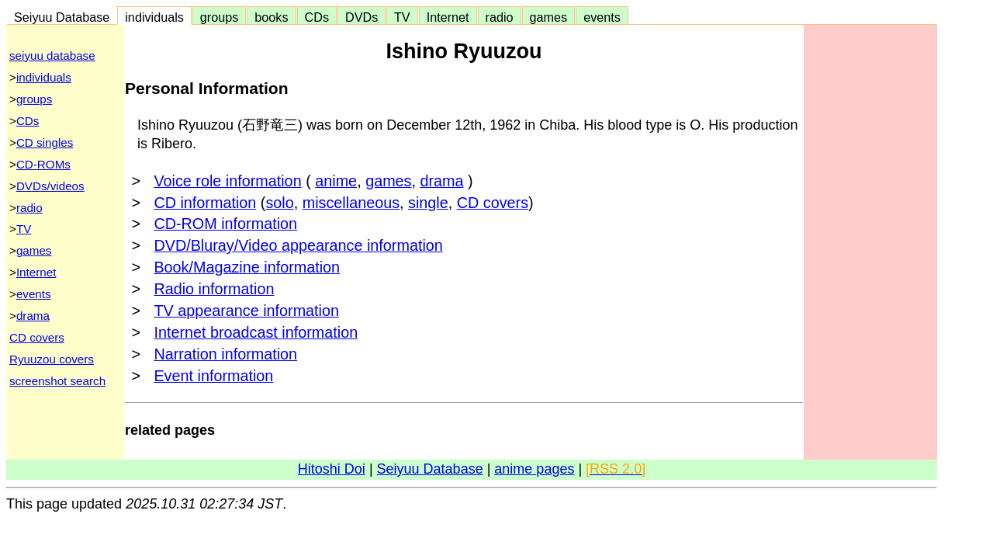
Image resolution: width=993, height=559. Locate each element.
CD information (205, 202)
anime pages (534, 469)
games (549, 17)
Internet (448, 17)
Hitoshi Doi (331, 469)
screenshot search (57, 380)
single (428, 202)
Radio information (214, 288)
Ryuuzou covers (51, 359)
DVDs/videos (50, 186)
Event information (213, 375)
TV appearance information (246, 310)
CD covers (36, 337)
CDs (317, 17)
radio (500, 17)
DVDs (361, 17)
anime (336, 180)
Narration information (225, 354)
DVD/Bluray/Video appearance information (298, 245)
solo (279, 202)
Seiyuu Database (61, 17)
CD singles (44, 142)
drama (33, 315)
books (271, 17)
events (602, 17)
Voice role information (227, 180)
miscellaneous (351, 202)
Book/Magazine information (247, 267)
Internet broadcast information (256, 332)
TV (402, 17)
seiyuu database (52, 55)
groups (219, 17)
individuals (154, 17)
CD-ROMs (43, 164)
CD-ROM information (225, 223)
